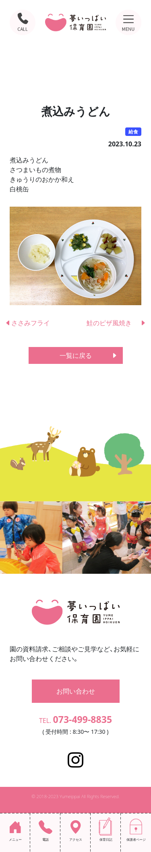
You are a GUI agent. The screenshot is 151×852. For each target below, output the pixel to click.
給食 (133, 131)
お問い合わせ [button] (75, 691)
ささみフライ (27, 322)
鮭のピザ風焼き (116, 322)
